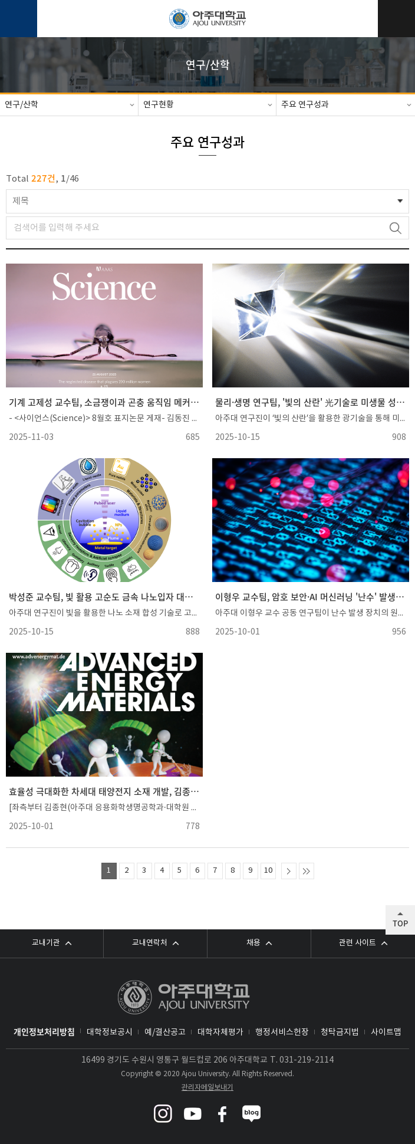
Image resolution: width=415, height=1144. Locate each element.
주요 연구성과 (305, 105)
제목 (20, 201)
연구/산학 (21, 105)
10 (268, 870)
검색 (395, 228)
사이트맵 (386, 1032)
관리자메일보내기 (207, 1088)
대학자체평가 (220, 1032)
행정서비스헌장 (282, 1032)
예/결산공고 (165, 1032)
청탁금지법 (340, 1032)
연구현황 (158, 105)
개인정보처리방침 (44, 1031)
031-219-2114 (306, 1060)
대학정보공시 (110, 1032)
